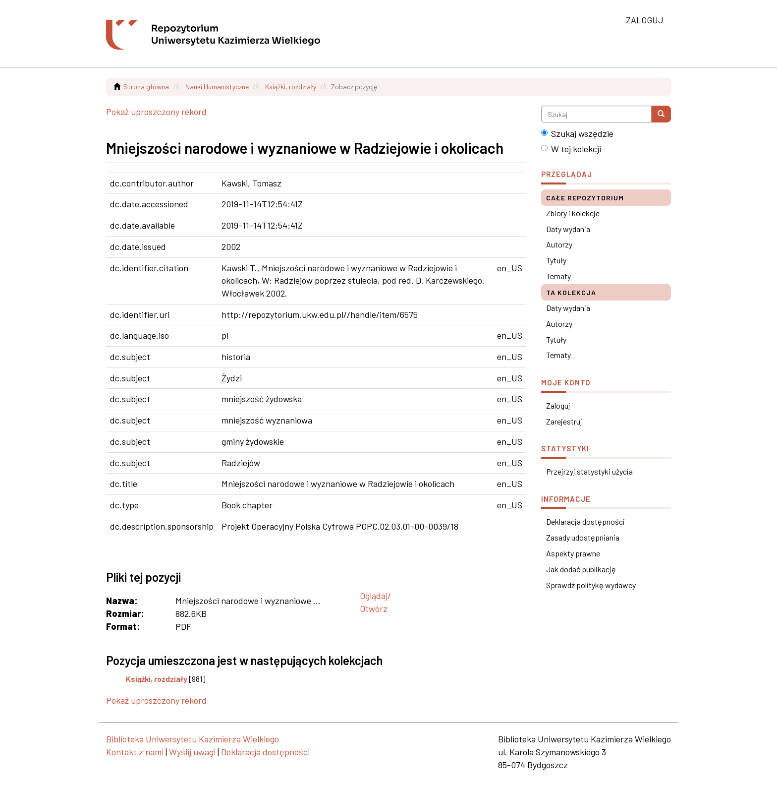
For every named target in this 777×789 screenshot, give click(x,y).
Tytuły (556, 260)
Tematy (558, 276)
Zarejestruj (564, 421)
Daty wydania (568, 229)
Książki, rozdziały (290, 86)
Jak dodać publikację (581, 569)
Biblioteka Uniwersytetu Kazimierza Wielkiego (192, 738)
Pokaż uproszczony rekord (156, 111)
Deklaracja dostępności (585, 521)
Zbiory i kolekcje (573, 213)
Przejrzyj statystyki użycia (589, 471)
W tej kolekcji (571, 148)
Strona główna (146, 86)
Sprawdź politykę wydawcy (591, 585)
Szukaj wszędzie (577, 133)
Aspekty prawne (573, 553)
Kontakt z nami (135, 751)
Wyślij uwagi (192, 751)
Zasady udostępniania (582, 537)
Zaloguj (558, 405)
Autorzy (559, 244)
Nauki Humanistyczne (217, 86)
